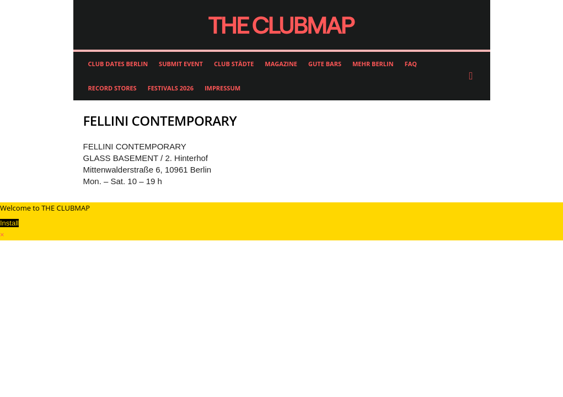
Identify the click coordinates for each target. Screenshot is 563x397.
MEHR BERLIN (373, 64)
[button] (474, 76)
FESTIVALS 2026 (171, 88)
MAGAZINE (281, 64)
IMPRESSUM (222, 88)
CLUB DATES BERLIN (118, 64)
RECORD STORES (112, 88)
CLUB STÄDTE (234, 64)
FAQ (411, 64)
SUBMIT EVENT (181, 64)
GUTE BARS (324, 64)
